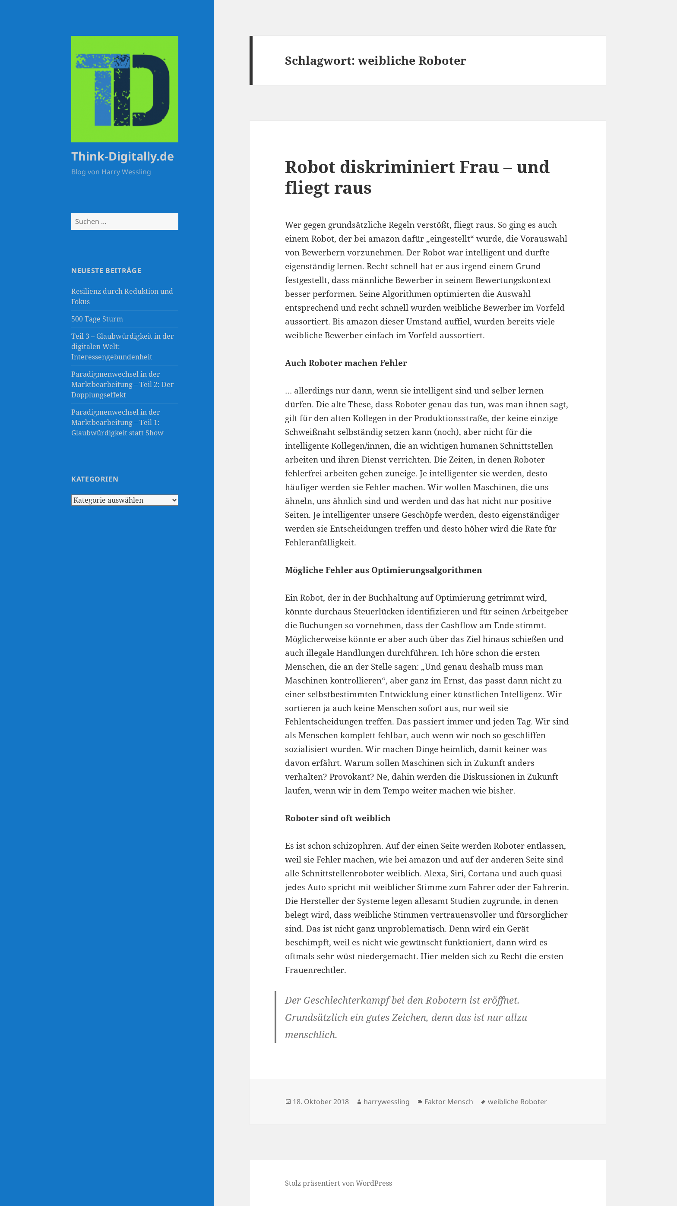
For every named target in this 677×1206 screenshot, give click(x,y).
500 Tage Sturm (97, 319)
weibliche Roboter (517, 1101)
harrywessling (387, 1101)
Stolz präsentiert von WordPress (338, 1183)
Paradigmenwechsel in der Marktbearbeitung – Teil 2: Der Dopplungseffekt (122, 384)
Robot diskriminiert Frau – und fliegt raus (417, 176)
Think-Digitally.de (122, 156)
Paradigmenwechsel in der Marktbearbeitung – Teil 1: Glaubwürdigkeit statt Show (117, 422)
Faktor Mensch (448, 1101)
